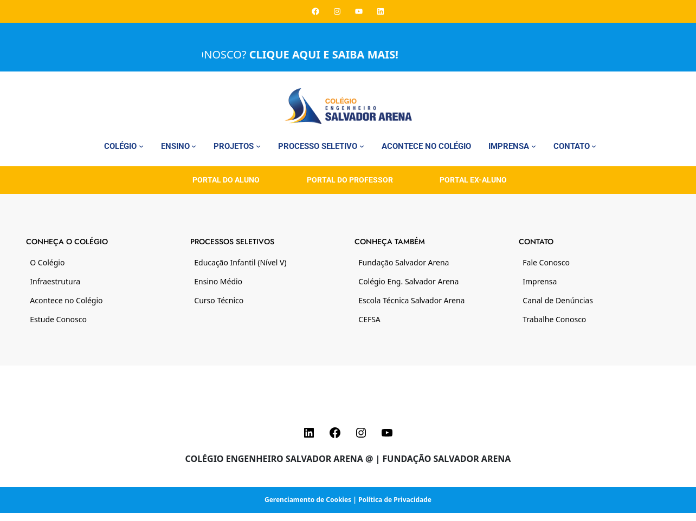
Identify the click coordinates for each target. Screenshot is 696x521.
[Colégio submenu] (141, 146)
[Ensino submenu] (193, 146)
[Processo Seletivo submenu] (361, 146)
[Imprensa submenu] (533, 146)
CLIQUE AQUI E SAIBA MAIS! (330, 54)
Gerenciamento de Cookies (308, 499)
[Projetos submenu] (258, 146)
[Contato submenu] (593, 146)
